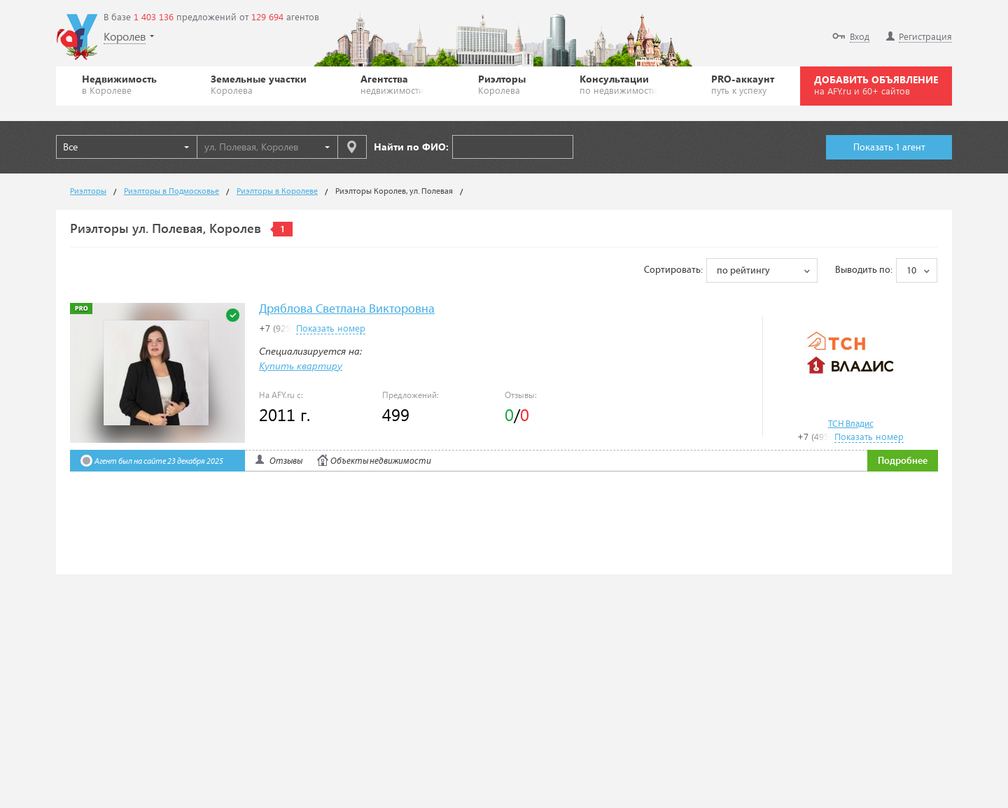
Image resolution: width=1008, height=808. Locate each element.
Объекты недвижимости (380, 461)
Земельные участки (259, 84)
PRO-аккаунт (742, 84)
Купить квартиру (300, 365)
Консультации (618, 84)
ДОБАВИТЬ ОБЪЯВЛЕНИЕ (876, 85)
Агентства (392, 84)
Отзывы (286, 461)
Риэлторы (502, 84)
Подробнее (902, 461)
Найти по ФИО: (411, 146)
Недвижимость (119, 84)
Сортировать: (673, 270)
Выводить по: (863, 270)
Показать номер (869, 436)
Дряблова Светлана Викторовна (347, 309)
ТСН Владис (851, 424)
